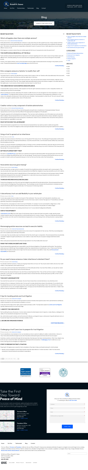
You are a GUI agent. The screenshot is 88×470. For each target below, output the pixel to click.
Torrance (12, 447)
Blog (37, 8)
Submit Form (67, 426)
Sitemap (35, 462)
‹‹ (1, 358)
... (16, 358)
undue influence (4, 94)
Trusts (13, 136)
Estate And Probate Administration (16, 40)
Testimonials (30, 8)
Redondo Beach (15, 450)
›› (18, 358)
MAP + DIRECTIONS (22, 418)
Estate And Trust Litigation (16, 298)
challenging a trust (46, 339)
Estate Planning (14, 261)
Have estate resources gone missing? (75, 47)
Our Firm (12, 8)
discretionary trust (5, 213)
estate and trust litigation (55, 304)
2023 (68, 73)
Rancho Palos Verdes (6, 450)
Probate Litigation (14, 73)
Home (5, 8)
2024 (68, 71)
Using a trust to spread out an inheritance (76, 45)
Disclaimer (12, 462)
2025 (68, 69)
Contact (44, 8)
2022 (68, 75)
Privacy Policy (20, 462)
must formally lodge (22, 63)
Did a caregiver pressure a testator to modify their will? (76, 40)
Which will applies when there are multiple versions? (76, 37)
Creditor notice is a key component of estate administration (76, 43)
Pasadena (18, 447)
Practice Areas (21, 8)
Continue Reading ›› (59, 65)
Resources (28, 462)
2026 (68, 66)
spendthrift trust (11, 153)
